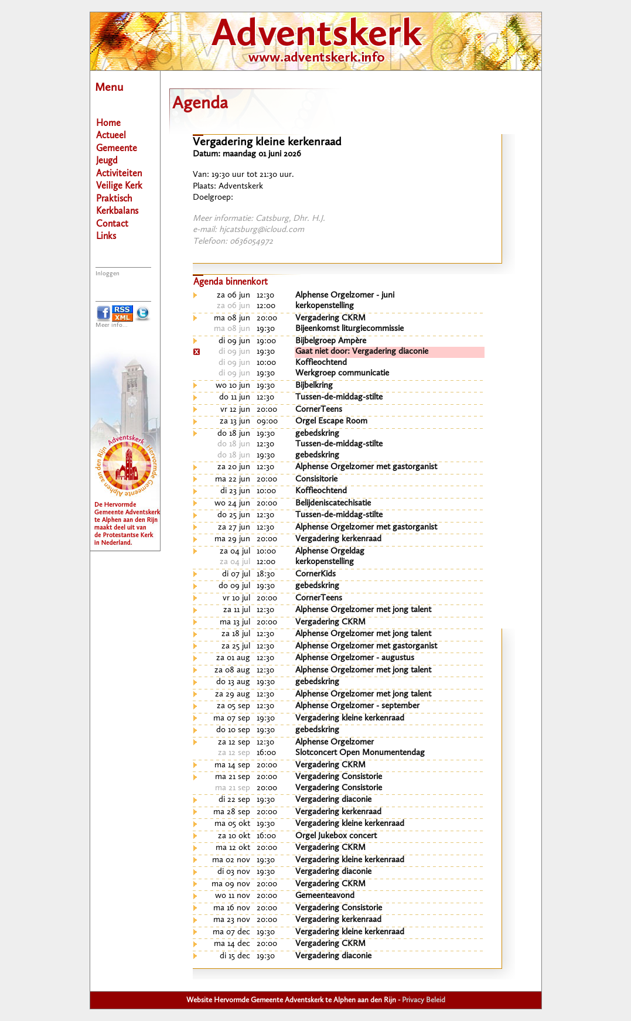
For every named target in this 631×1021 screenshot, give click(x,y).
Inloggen (107, 274)
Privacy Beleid (423, 1000)
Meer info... (111, 325)
